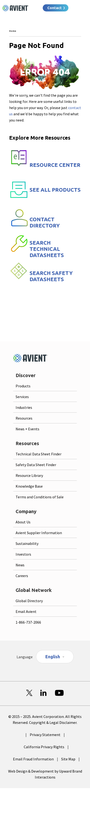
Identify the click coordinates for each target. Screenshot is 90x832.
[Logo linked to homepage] (15, 8)
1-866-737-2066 (28, 622)
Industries (24, 407)
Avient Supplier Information (39, 532)
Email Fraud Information (33, 759)
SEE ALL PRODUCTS (55, 190)
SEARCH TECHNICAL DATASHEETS (47, 249)
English (52, 656)
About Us (23, 522)
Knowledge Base (29, 486)
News (20, 565)
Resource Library (29, 475)
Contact (54, 8)
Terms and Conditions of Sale (40, 497)
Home (12, 30)
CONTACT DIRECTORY (45, 222)
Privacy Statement (45, 734)
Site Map (68, 759)
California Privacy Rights (44, 746)
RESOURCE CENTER (55, 165)
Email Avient (26, 611)
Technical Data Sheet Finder (38, 454)
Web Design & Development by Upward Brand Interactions (45, 774)
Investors (23, 554)
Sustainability (27, 543)
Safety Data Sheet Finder (36, 464)
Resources (24, 418)
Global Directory (29, 600)
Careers (22, 575)
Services (22, 396)
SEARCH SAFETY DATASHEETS (51, 276)
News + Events (27, 429)
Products (23, 386)
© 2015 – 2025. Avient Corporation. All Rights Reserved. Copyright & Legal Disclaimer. (45, 719)
